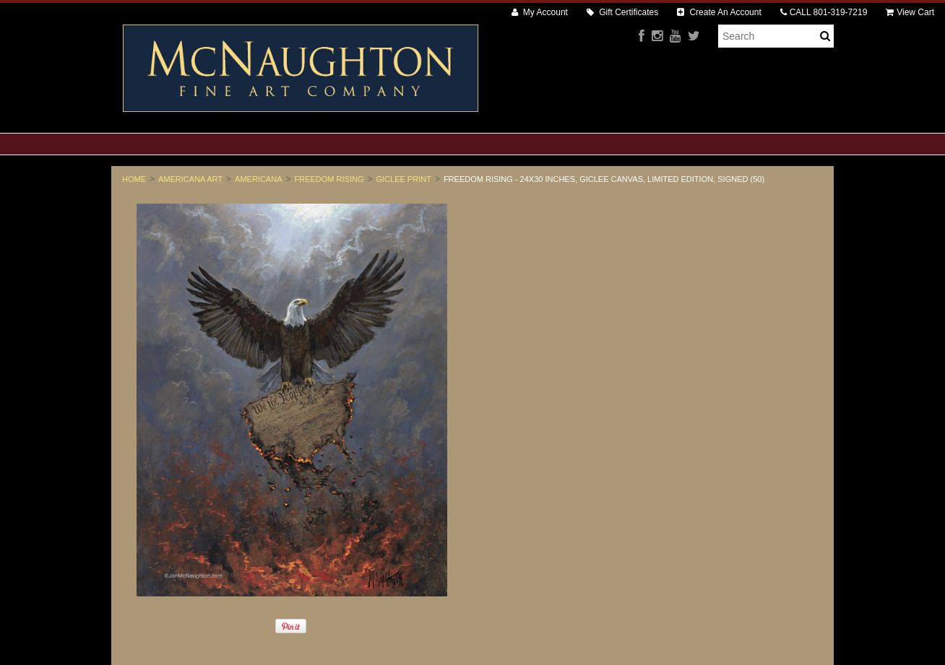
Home (134, 179)
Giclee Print (403, 179)
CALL (824, 12)
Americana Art (190, 179)
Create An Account (719, 12)
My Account (540, 12)
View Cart (910, 12)
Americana (258, 179)
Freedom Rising (329, 179)
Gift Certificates (622, 12)
